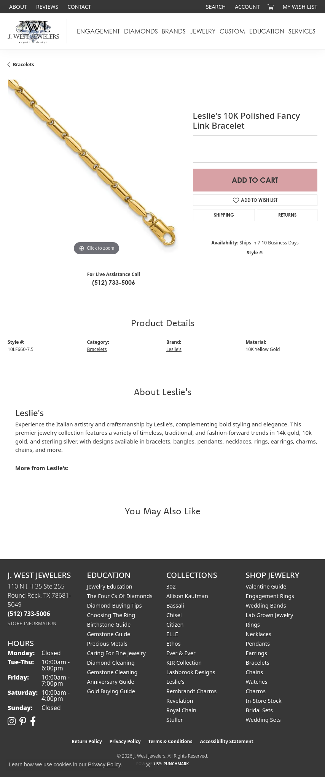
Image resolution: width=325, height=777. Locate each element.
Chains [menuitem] (254, 672)
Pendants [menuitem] (258, 643)
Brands (174, 31)
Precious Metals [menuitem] (107, 643)
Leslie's (174, 349)
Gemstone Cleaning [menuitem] (112, 672)
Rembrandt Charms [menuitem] (191, 691)
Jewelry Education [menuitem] (109, 586)
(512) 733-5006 (113, 282)
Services (301, 31)
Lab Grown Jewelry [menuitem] (269, 615)
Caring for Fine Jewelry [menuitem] (116, 653)
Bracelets (23, 64)
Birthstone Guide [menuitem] (109, 624)
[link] (17, 6)
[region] (96, 168)
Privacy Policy (125, 741)
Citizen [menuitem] (175, 624)
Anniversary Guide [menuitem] (110, 681)
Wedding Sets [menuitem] (263, 719)
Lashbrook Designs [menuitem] (190, 672)
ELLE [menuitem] (172, 634)
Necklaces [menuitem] (258, 634)
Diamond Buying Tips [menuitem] (114, 605)
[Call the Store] (29, 613)
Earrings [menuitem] (256, 653)
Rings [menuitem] (253, 624)
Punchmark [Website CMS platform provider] (176, 763)
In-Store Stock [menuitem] (264, 700)
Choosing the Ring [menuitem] (111, 615)
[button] (215, 6)
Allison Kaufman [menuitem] (187, 596)
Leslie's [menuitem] (175, 681)
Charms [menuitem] (256, 691)
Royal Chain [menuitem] (181, 710)
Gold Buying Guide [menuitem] (111, 691)
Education (266, 31)
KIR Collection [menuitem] (184, 662)
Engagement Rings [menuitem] (270, 596)
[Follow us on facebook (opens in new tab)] (33, 721)
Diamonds (141, 31)
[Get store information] (32, 623)
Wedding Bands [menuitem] (266, 605)
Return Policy (87, 741)
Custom (232, 31)
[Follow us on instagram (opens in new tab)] (12, 721)
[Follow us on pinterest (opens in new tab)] (22, 721)
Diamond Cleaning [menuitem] (111, 662)
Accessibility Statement (226, 741)
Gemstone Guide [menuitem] (109, 634)
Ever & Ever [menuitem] (181, 653)
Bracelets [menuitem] (257, 662)
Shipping (224, 215)
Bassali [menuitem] (175, 605)
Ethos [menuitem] (173, 643)
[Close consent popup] (148, 765)
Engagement (98, 31)
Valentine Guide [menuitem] (266, 586)
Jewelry (202, 31)
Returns (287, 215)
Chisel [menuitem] (174, 615)
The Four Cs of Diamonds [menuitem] (120, 596)
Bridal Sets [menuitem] (259, 710)
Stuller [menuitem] (174, 719)
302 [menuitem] (171, 586)
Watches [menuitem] (257, 681)
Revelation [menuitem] (179, 700)
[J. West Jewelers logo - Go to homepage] (35, 31)
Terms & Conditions (170, 741)
